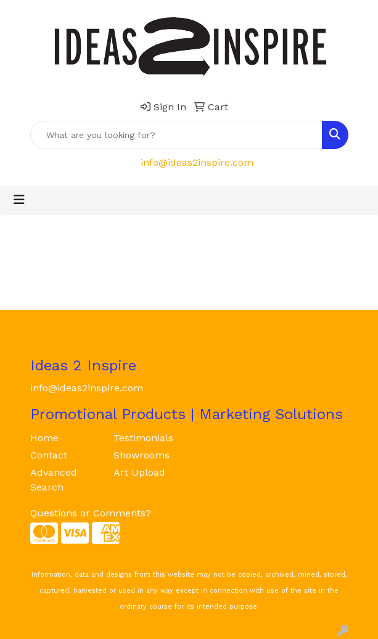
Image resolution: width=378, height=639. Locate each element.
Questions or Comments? (90, 513)
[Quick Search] (176, 135)
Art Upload (139, 472)
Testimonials (143, 438)
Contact (48, 455)
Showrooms (141, 455)
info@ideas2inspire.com (197, 162)
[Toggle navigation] (19, 199)
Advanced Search (53, 479)
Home (44, 438)
